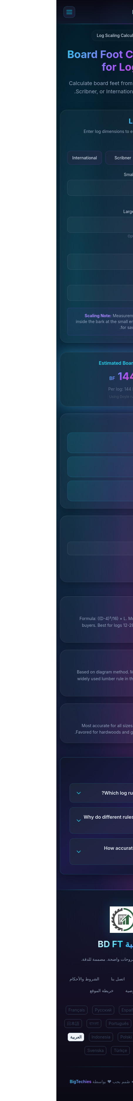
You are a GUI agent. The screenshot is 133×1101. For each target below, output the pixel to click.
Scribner (66, 157)
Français (20, 1009)
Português (62, 1023)
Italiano (89, 1023)
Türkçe (64, 1050)
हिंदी (93, 1009)
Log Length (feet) (105, 248)
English (114, 1009)
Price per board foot (102, 536)
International (28, 157)
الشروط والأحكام (28, 978)
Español (72, 1009)
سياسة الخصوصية (84, 990)
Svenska (39, 1050)
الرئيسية (113, 978)
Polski (69, 1036)
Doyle (104, 157)
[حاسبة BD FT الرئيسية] (72, 12)
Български (91, 1050)
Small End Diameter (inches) (95, 174)
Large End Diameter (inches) (94, 211)
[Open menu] (13, 12)
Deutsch (114, 1023)
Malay (91, 1036)
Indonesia (44, 1036)
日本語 (17, 1023)
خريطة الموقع (45, 990)
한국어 (113, 1036)
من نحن (87, 978)
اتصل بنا (61, 978)
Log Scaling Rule (106, 144)
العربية (19, 1036)
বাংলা (37, 1023)
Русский (46, 1009)
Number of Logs (106, 279)
